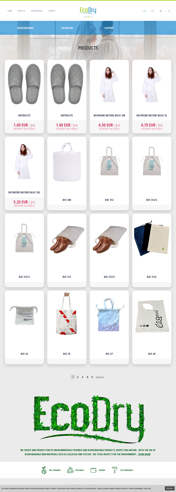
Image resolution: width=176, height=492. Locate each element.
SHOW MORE (144, 454)
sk (85, 16)
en (88, 16)
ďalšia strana (100, 376)
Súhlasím (169, 488)
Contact (51, 10)
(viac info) (147, 488)
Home (10, 10)
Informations (37, 10)
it (91, 16)
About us (21, 10)
